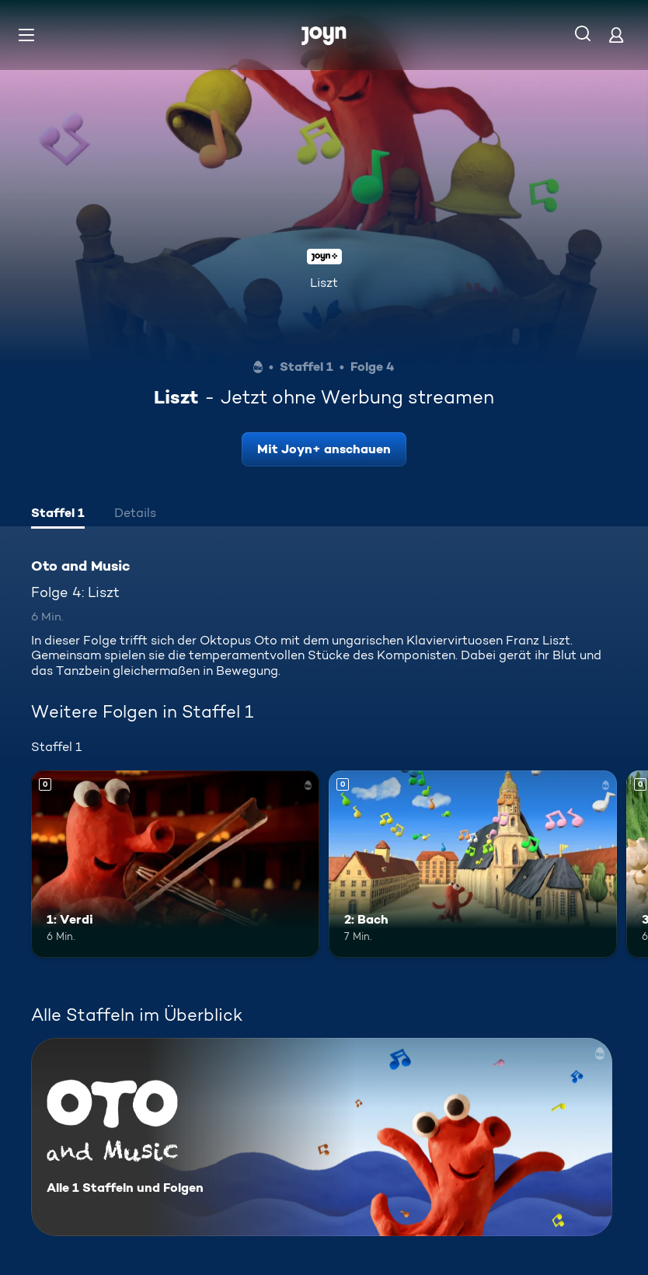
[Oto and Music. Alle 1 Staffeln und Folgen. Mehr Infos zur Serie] (321, 1137)
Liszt (324, 282)
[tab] (58, 515)
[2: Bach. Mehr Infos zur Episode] (473, 864)
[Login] (616, 34)
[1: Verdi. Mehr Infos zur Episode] (175, 864)
